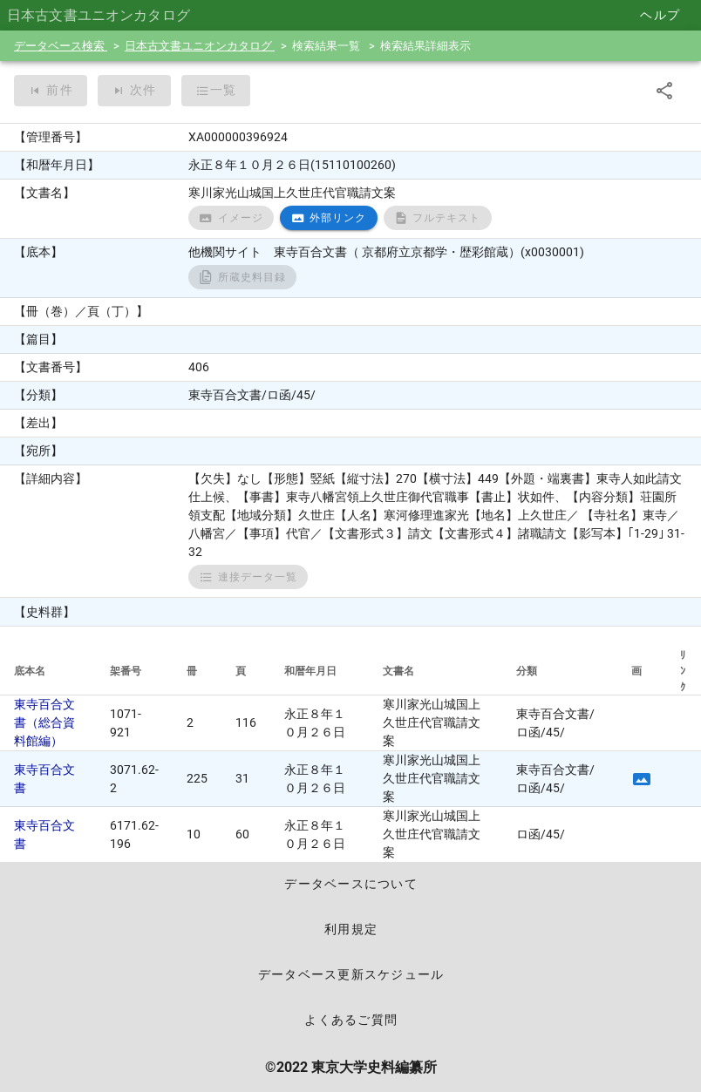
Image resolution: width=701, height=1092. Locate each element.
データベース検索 (60, 45)
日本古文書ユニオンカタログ (200, 45)
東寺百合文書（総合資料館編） (44, 722)
